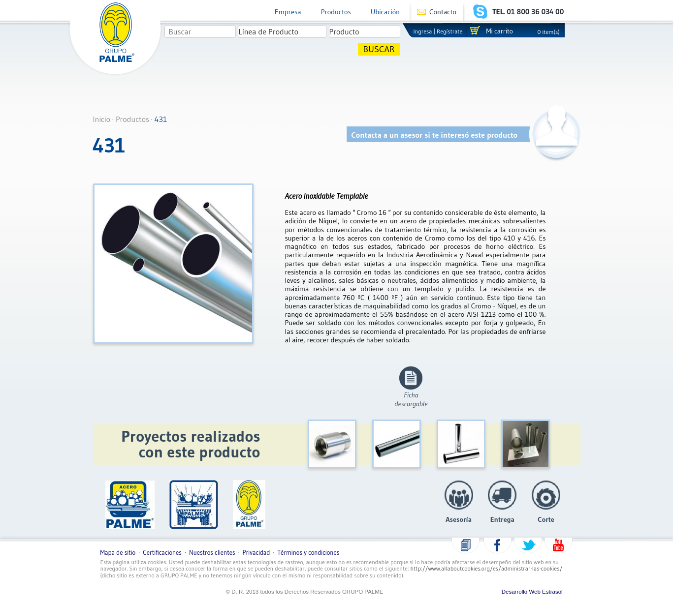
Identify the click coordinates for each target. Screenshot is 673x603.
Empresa (288, 11)
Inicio (102, 119)
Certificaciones (162, 552)
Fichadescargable (410, 399)
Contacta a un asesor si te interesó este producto (435, 135)
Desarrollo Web (521, 592)
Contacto (442, 11)
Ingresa (423, 31)
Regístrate (449, 31)
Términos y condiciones (309, 552)
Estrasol (552, 592)
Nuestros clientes (212, 552)
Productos (336, 11)
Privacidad (256, 552)
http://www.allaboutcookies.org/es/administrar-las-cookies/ (487, 568)
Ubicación (385, 11)
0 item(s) (549, 31)
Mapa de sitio (118, 552)
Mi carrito (499, 31)
